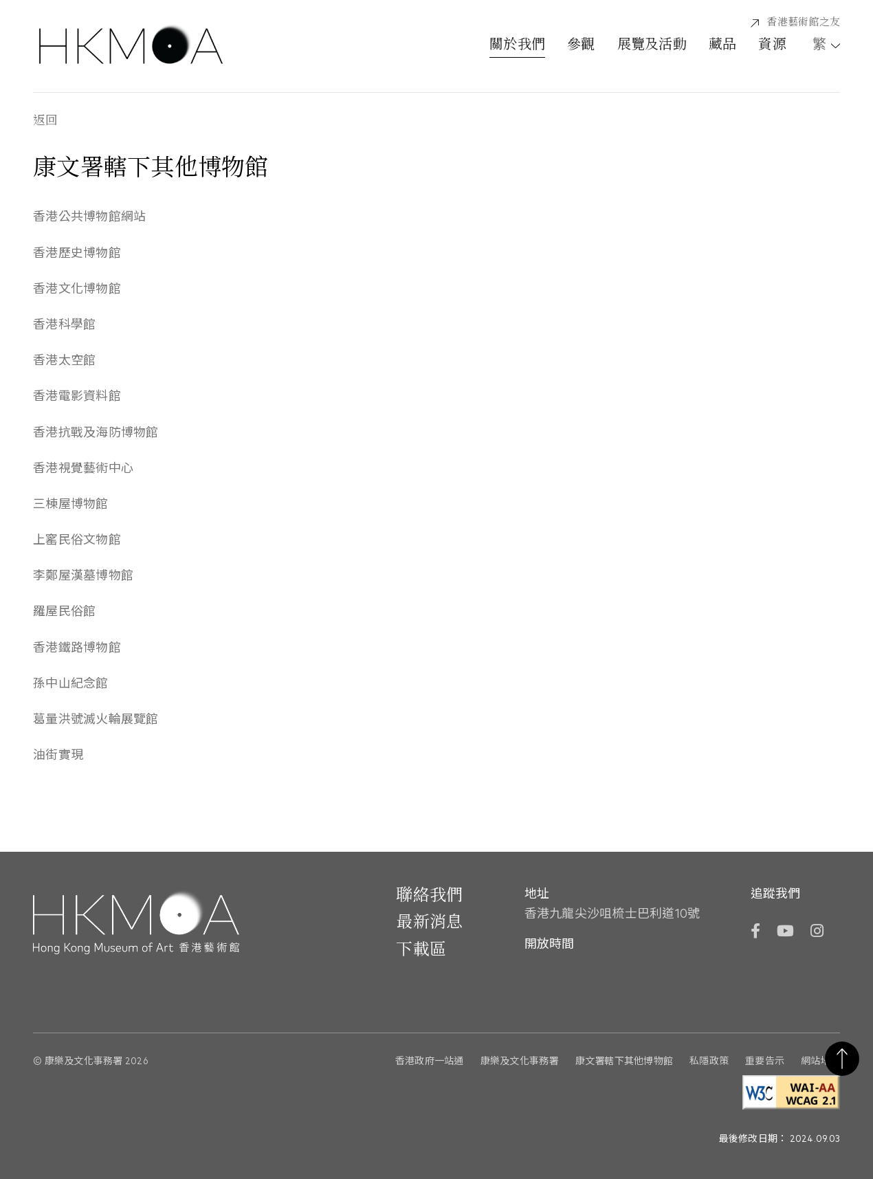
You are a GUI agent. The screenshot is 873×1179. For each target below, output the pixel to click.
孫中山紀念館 (71, 684)
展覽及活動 (652, 45)
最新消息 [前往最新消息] (429, 922)
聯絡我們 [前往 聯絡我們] (429, 896)
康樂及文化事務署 (519, 1061)
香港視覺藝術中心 (83, 469)
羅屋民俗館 (64, 612)
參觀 (581, 45)
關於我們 (517, 45)
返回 (45, 121)
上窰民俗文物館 (77, 540)
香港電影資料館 (77, 396)
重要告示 (764, 1061)
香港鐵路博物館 (77, 648)
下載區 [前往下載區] (421, 950)
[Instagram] (817, 933)
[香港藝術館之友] (795, 23)
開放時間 (549, 944)
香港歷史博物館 (77, 253)
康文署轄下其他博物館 (624, 1061)
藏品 (723, 45)
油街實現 (58, 755)
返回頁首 (842, 1058)
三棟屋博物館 (71, 504)
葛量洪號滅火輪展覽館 (96, 720)
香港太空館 (64, 361)
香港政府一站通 (429, 1061)
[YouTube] (784, 933)
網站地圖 (820, 1061)
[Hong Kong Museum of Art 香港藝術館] (131, 46)
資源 (772, 45)
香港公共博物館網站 (89, 217)
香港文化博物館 (77, 289)
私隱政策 (709, 1061)
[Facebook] (755, 933)
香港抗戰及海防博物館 (96, 433)
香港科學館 (64, 325)
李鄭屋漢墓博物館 (83, 576)
